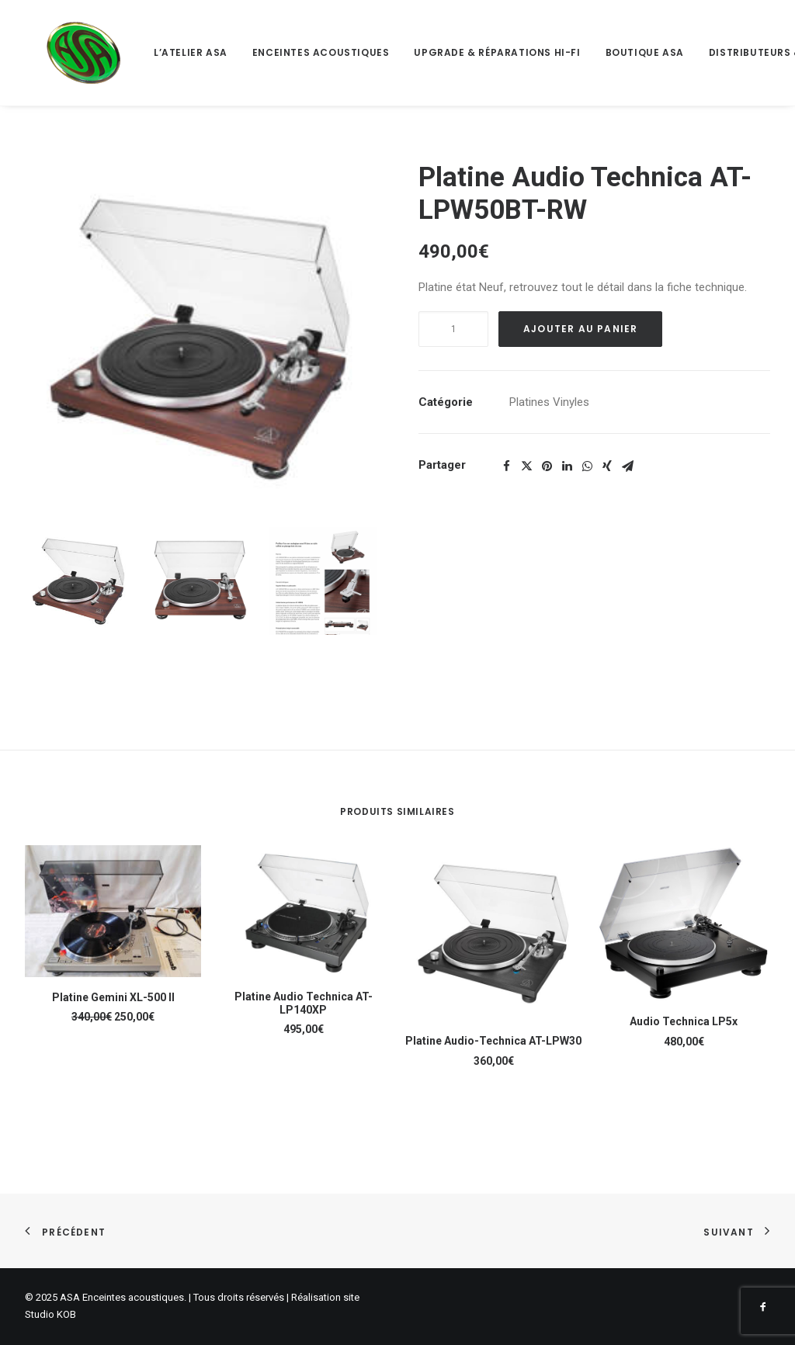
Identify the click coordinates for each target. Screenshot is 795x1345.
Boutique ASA (604, 52)
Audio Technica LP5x (684, 1021)
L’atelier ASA (150, 52)
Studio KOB (50, 1314)
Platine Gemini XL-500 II (113, 997)
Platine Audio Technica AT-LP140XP (303, 1003)
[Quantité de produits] (453, 329)
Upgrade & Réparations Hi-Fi (456, 52)
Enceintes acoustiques (280, 52)
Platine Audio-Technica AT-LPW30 (493, 1041)
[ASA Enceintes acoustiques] (63, 53)
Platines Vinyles (549, 402)
